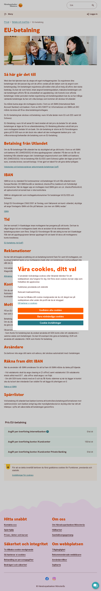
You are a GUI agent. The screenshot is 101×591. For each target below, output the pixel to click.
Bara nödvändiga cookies (50, 316)
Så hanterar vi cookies (27, 303)
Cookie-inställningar (50, 323)
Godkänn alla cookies (50, 310)
